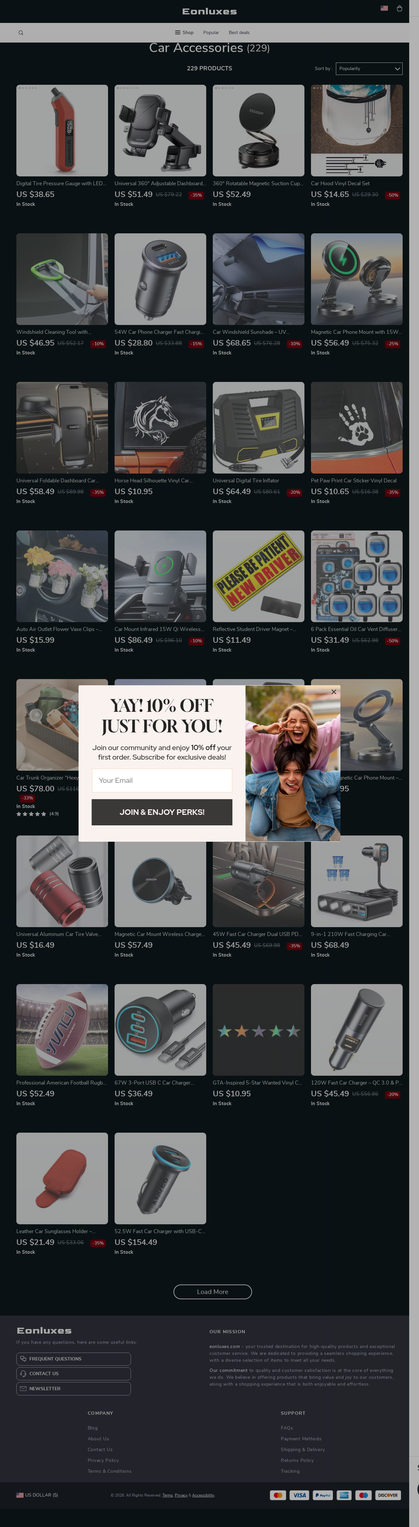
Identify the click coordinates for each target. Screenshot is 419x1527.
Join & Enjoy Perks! (162, 812)
